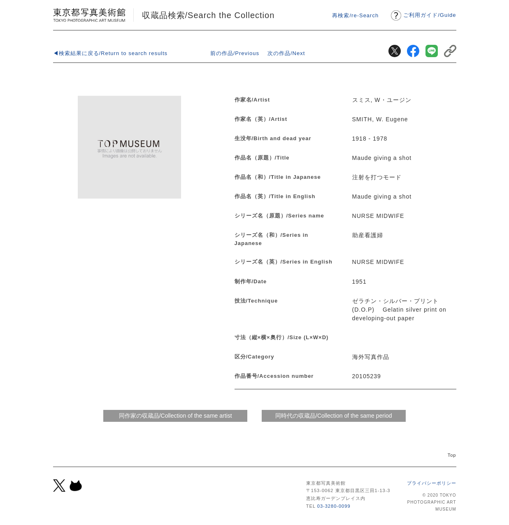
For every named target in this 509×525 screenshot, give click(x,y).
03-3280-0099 (334, 506)
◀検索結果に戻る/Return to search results (110, 53)
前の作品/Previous (234, 53)
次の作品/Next (286, 53)
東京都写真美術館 (89, 15)
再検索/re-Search (355, 15)
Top (452, 455)
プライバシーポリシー (431, 483)
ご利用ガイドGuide (429, 15)
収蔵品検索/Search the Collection (208, 15)
